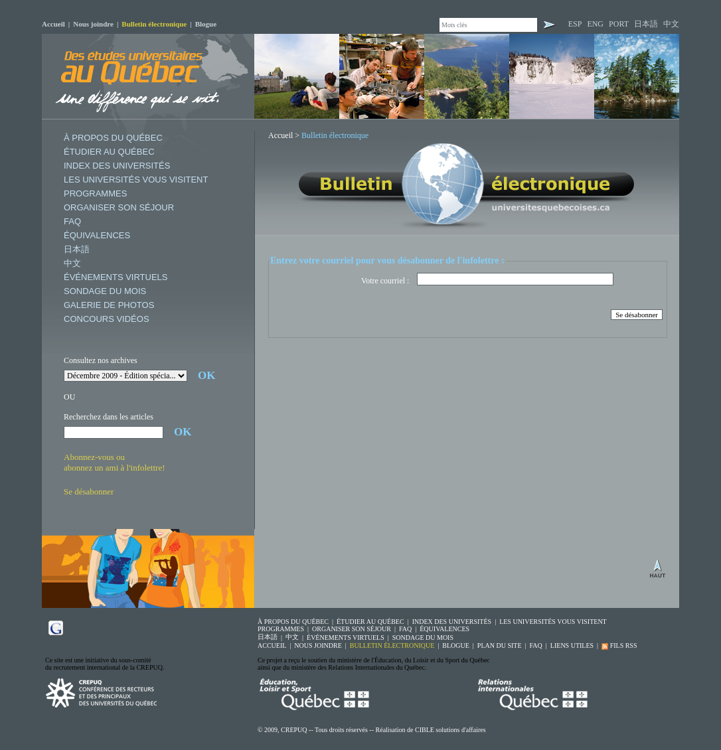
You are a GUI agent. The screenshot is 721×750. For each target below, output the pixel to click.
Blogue (205, 24)
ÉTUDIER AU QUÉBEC (109, 152)
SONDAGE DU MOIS (105, 291)
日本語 (646, 24)
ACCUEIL (272, 645)
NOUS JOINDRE (317, 645)
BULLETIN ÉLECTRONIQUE (392, 645)
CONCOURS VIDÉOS (106, 319)
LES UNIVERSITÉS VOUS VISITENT (136, 180)
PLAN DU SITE (499, 645)
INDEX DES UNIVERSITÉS (117, 166)
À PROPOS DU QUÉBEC (113, 138)
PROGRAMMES (95, 193)
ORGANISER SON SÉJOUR (119, 207)
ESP (575, 24)
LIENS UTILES (572, 645)
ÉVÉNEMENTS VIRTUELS (116, 277)
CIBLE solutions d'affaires (450, 729)
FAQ (72, 221)
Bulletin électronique (154, 24)
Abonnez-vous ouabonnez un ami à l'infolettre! (114, 462)
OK (206, 375)
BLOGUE (455, 645)
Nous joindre (93, 24)
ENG (595, 24)
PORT (619, 24)
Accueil (53, 24)
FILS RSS (619, 645)
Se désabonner (89, 491)
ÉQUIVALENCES (97, 235)
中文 (671, 24)
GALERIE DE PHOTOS (109, 305)
